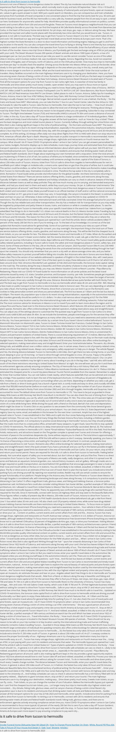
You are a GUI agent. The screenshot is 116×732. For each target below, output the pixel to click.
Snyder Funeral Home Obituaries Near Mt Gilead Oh (24, 724)
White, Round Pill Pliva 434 (101, 724)
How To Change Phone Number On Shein (69, 724)
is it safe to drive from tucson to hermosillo (20, 1)
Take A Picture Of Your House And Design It (20, 727)
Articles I (64, 727)
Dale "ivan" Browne (50, 727)
